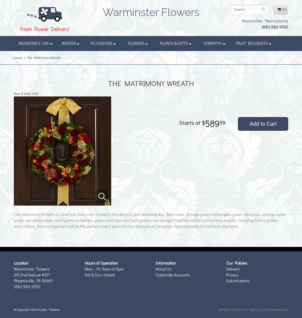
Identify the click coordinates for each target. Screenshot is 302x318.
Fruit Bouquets (254, 43)
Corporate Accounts (172, 275)
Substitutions (238, 280)
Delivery (233, 269)
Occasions (103, 43)
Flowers (138, 43)
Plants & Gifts (176, 43)
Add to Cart (263, 124)
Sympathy (214, 43)
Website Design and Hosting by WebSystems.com (253, 309)
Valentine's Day (35, 43)
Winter (71, 43)
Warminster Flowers (151, 10)
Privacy (232, 275)
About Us (163, 269)
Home (18, 57)
